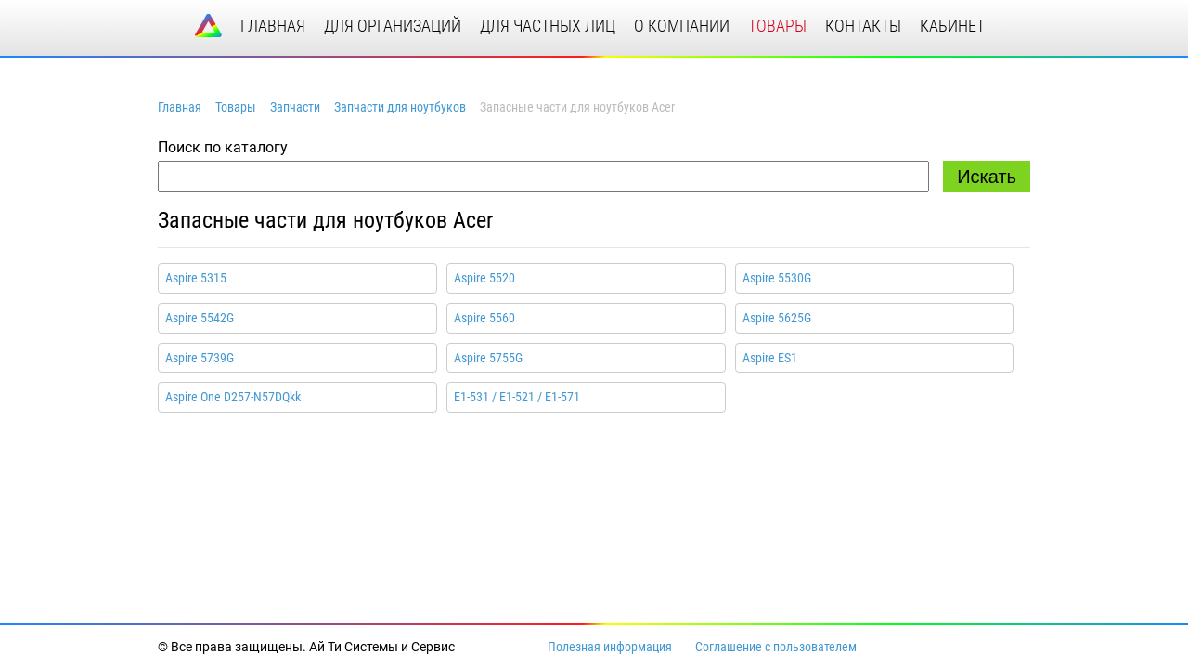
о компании (682, 25)
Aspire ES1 (769, 357)
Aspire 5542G (199, 317)
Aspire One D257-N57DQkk (233, 396)
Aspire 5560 (484, 317)
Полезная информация (610, 646)
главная (272, 25)
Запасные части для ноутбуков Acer (325, 220)
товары (777, 25)
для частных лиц (547, 25)
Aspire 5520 (484, 277)
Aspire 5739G (199, 357)
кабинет (952, 25)
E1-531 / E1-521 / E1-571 (517, 396)
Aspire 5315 (195, 277)
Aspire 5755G (488, 357)
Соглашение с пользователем (776, 646)
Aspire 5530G (776, 277)
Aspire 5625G (776, 317)
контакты (863, 25)
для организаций (392, 25)
